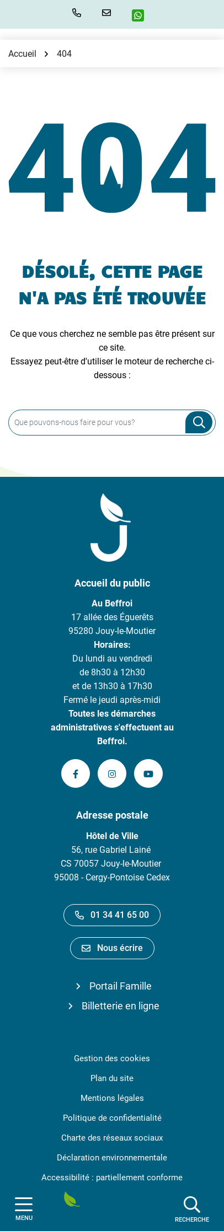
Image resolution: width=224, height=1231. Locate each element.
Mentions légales (112, 1098)
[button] (79, 12)
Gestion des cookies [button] (112, 1058)
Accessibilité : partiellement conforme (112, 1177)
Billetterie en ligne (120, 1006)
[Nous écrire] (109, 12)
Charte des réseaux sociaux (112, 1138)
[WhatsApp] (142, 15)
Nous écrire (112, 948)
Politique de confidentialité (112, 1118)
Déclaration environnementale (112, 1158)
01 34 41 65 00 (112, 915)
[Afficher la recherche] (192, 1209)
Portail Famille (120, 986)
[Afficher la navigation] (23, 1209)
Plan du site (112, 1078)
